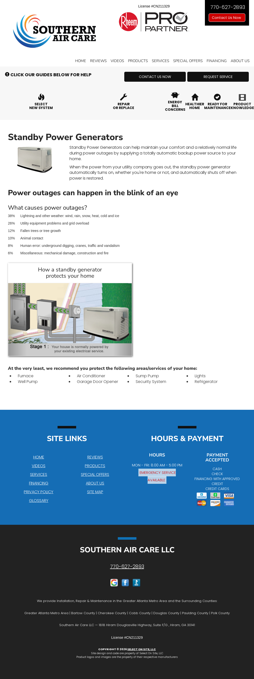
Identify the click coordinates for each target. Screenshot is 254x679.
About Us (240, 60)
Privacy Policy (38, 492)
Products (138, 60)
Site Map (95, 492)
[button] (155, 77)
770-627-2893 (127, 566)
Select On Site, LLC (141, 649)
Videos (117, 60)
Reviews (98, 60)
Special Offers (188, 60)
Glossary (38, 500)
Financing (217, 60)
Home (80, 60)
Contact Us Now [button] (227, 17)
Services (160, 60)
